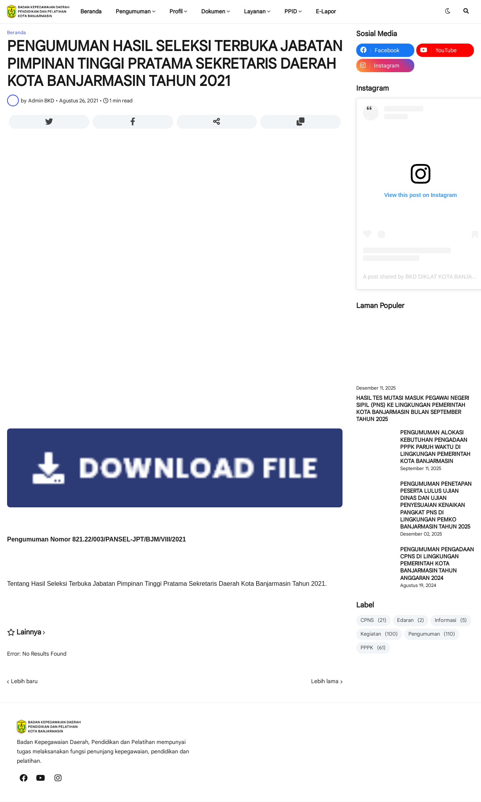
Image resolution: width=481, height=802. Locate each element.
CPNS (373, 620)
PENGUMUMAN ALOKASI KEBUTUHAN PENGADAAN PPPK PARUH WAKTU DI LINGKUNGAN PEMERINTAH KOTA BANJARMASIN (435, 447)
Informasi (451, 620)
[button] (447, 11)
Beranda (16, 32)
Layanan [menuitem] (255, 11)
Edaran (410, 620)
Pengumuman (431, 634)
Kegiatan (379, 634)
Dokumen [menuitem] (213, 11)
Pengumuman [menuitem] (133, 11)
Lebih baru (24, 681)
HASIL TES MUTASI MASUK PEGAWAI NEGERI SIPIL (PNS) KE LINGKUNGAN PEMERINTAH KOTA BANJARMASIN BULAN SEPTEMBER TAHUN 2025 (412, 408)
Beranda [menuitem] (91, 11)
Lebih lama (325, 681)
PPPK (373, 648)
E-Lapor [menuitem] (326, 11)
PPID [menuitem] (290, 11)
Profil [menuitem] (175, 11)
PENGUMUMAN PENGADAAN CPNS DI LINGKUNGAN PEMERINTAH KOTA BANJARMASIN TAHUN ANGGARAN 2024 (437, 563)
